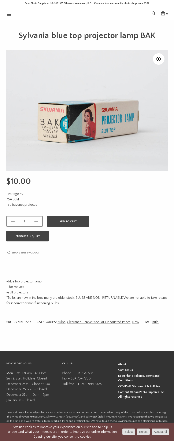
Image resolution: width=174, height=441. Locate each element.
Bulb (155, 322)
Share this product (26, 252)
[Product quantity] (24, 221)
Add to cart (68, 221)
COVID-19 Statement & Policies (139, 386)
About (122, 364)
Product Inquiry (28, 236)
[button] (158, 59)
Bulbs (61, 322)
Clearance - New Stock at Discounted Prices (98, 322)
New (135, 322)
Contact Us (125, 370)
